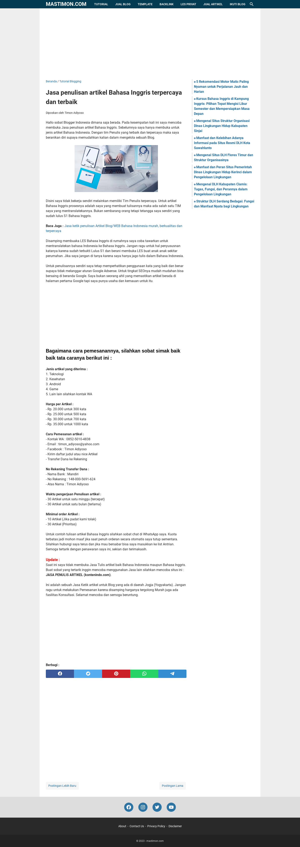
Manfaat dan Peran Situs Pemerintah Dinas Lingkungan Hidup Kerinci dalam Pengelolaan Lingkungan (223, 172)
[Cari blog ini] (251, 4)
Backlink (167, 4)
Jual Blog (123, 4)
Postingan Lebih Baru (62, 785)
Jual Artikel (213, 4)
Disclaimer (175, 826)
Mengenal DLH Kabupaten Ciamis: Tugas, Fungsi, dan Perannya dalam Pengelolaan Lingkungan (221, 189)
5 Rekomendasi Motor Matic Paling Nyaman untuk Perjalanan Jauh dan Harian (221, 87)
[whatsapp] (144, 674)
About (122, 826)
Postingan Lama (172, 785)
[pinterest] (116, 674)
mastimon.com (66, 4)
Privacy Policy (156, 826)
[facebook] (60, 674)
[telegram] (172, 674)
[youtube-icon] (171, 807)
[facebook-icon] (128, 807)
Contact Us (137, 826)
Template (145, 4)
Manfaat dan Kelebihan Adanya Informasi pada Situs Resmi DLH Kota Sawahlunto (222, 143)
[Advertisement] (150, 44)
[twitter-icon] (157, 807)
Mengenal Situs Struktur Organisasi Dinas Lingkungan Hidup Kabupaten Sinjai (222, 126)
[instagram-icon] (143, 807)
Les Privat (188, 4)
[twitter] (88, 674)
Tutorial (101, 4)
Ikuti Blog (237, 4)
